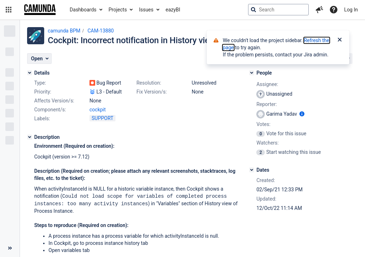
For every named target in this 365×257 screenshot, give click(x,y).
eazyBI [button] (173, 9)
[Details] (29, 72)
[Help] (333, 9)
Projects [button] (118, 9)
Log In (351, 9)
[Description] (29, 137)
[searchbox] (278, 9)
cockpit (97, 109)
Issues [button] (146, 9)
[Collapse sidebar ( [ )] (10, 248)
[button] (9, 9)
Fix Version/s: (152, 92)
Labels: (42, 118)
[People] (251, 72)
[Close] (339, 40)
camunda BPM (64, 31)
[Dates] (251, 169)
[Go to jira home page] (40, 9)
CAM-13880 (100, 31)
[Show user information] (302, 114)
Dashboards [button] (83, 9)
